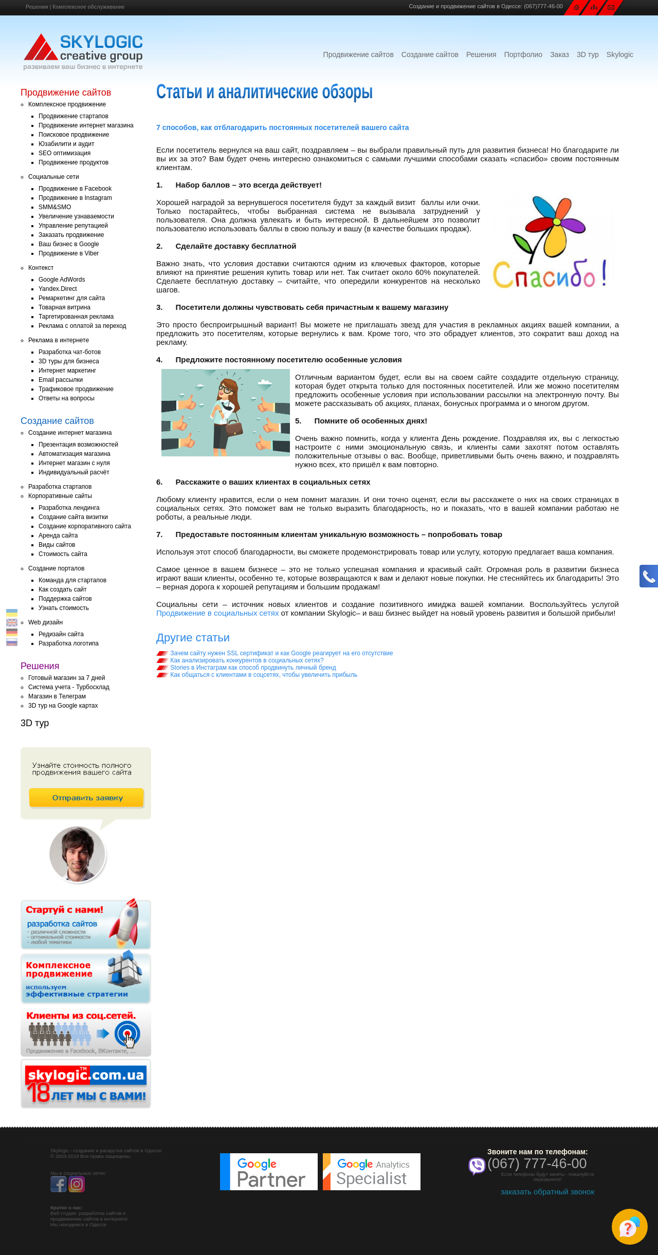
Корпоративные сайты (60, 496)
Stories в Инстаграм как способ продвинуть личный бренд (246, 667)
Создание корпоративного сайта (85, 526)
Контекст (40, 267)
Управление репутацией (73, 225)
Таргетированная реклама (76, 316)
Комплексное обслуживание (88, 7)
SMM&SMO (55, 207)
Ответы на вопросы (67, 398)
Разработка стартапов (60, 486)
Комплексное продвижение (67, 104)
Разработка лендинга (69, 507)
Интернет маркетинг (67, 370)
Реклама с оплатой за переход (82, 325)
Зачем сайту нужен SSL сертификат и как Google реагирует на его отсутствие (274, 653)
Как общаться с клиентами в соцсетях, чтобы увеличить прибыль (256, 674)
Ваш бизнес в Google (69, 244)
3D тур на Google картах (63, 705)
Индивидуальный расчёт (74, 472)
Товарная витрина (64, 307)
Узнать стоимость (64, 608)
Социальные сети (53, 176)
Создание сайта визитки (73, 517)
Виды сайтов (57, 544)
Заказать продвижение (71, 234)
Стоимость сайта (63, 554)
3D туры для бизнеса (69, 361)
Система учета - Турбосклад (68, 687)
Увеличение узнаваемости (76, 216)
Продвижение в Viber (69, 253)
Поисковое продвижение (74, 134)
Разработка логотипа (69, 643)
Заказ (559, 54)
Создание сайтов (430, 54)
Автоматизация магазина (75, 453)
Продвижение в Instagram (75, 197)
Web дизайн (45, 622)
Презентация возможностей (78, 444)
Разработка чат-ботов (70, 352)
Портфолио (523, 54)
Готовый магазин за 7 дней (66, 677)
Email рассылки (61, 379)
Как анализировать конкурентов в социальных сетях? (240, 660)
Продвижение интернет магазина (86, 125)
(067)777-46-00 (543, 6)
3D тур (588, 54)
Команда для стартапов (72, 580)
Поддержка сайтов (65, 598)
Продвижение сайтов (358, 54)
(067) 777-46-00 (537, 1163)
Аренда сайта (58, 535)
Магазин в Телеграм (57, 696)
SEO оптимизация (64, 153)
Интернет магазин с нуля (74, 463)
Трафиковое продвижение (76, 389)
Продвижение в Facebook (75, 188)
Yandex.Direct (58, 288)
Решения (37, 7)
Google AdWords (62, 279)
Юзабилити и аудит (67, 143)
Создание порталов (56, 568)
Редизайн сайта (61, 634)
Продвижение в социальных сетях (217, 612)
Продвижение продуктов (73, 162)
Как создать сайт (63, 589)
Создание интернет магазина (70, 432)
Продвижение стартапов (73, 116)
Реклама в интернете (58, 340)
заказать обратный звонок (547, 1191)
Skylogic (620, 54)
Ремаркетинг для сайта (72, 298)
